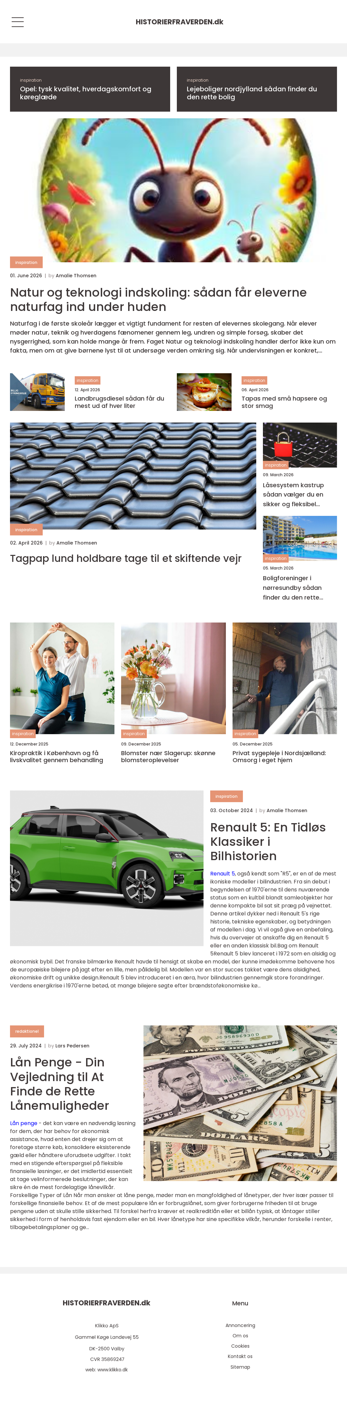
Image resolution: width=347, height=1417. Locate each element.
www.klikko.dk (112, 1369)
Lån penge (23, 1123)
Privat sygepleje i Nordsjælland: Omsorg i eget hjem (279, 756)
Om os (240, 1335)
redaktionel (27, 1031)
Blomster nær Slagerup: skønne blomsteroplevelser (168, 756)
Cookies (240, 1346)
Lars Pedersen (72, 1045)
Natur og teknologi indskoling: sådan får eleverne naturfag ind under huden (158, 299)
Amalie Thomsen (76, 275)
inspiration (31, 80)
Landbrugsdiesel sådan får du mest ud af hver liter (119, 402)
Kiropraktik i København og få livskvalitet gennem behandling (56, 756)
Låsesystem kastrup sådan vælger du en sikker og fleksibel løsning (293, 495)
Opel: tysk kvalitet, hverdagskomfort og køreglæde (85, 93)
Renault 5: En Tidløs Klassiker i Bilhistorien (268, 841)
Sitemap (240, 1367)
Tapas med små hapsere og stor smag (284, 402)
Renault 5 (222, 873)
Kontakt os (240, 1356)
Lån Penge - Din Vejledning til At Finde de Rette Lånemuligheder (59, 1084)
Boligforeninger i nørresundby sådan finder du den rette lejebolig (292, 588)
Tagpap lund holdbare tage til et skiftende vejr (126, 559)
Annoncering (240, 1325)
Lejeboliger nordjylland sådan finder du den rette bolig (252, 93)
